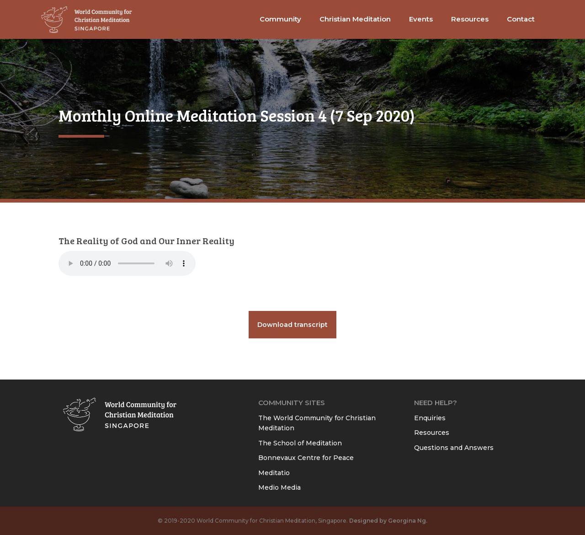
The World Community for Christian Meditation (317, 423)
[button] (280, 19)
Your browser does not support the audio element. (127, 263)
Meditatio (274, 473)
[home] (87, 19)
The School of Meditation (300, 443)
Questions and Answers (454, 448)
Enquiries (430, 418)
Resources (431, 432)
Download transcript (292, 325)
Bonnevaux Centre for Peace (306, 458)
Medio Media (279, 487)
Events (421, 19)
